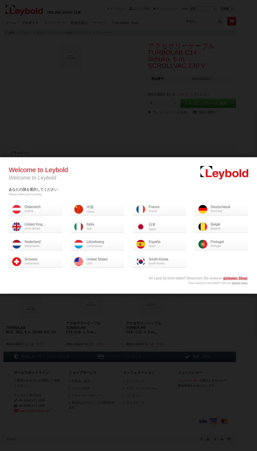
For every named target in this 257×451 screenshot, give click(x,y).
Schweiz (35, 261)
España (159, 244)
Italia (97, 226)
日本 (159, 227)
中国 (97, 209)
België (222, 226)
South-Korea (159, 261)
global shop (240, 283)
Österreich (35, 209)
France (159, 209)
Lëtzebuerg (97, 244)
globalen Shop (235, 278)
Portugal (222, 244)
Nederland (35, 244)
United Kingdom (36, 226)
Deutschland (222, 209)
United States (97, 261)
